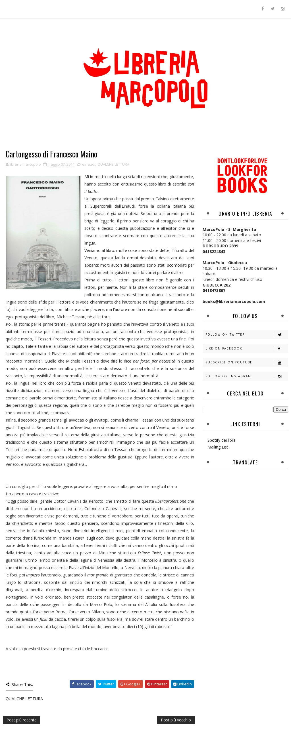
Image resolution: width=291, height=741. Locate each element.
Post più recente (22, 720)
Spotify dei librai (221, 440)
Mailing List (217, 447)
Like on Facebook (246, 348)
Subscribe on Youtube (246, 362)
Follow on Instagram (246, 376)
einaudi (88, 164)
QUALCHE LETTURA (113, 164)
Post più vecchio (176, 720)
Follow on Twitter (246, 334)
